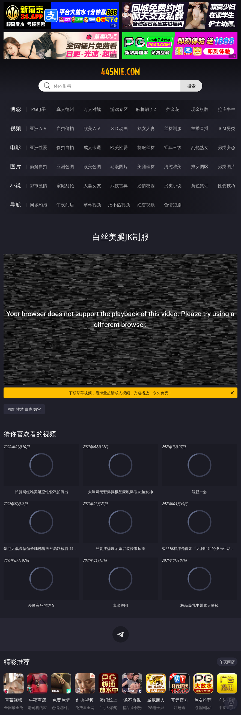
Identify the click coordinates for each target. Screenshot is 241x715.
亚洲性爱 (38, 147)
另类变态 (226, 147)
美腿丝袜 (146, 166)
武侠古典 (119, 186)
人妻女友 (92, 186)
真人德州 (65, 109)
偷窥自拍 (38, 166)
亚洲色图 (65, 166)
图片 (15, 166)
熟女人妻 (146, 128)
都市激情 (38, 186)
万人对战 (92, 109)
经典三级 (173, 147)
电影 (15, 147)
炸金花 (172, 109)
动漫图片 (119, 166)
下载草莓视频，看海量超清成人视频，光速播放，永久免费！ (151, 393)
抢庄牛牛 (226, 109)
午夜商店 (65, 205)
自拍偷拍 (65, 128)
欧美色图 (92, 166)
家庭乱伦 (65, 186)
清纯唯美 (173, 166)
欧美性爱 (119, 147)
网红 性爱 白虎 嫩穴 (24, 409)
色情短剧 (173, 205)
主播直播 (200, 128)
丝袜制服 (173, 128)
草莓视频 (92, 205)
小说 (15, 185)
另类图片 (226, 166)
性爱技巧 (226, 186)
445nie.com (120, 71)
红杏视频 (146, 205)
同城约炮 (38, 205)
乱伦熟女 (200, 147)
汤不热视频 (119, 205)
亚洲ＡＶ (38, 128)
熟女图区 (200, 166)
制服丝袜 (146, 147)
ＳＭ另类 (226, 128)
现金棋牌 (200, 109)
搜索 (191, 86)
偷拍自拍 (65, 147)
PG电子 (38, 109)
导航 (15, 204)
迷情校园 (146, 186)
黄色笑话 (200, 186)
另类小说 (173, 186)
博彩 (15, 109)
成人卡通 (92, 147)
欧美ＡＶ (92, 128)
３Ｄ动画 (119, 128)
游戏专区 (119, 109)
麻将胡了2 (146, 109)
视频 (15, 128)
